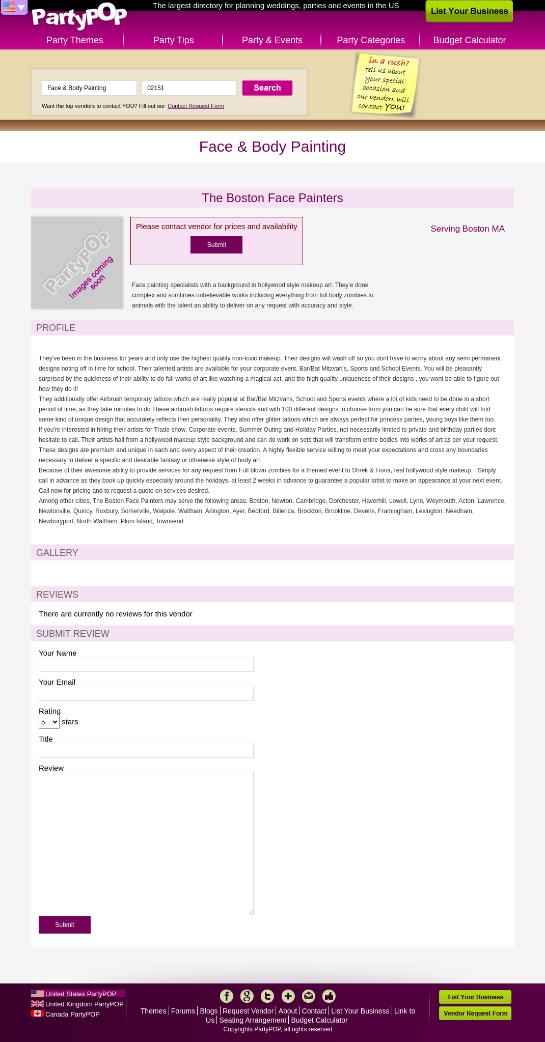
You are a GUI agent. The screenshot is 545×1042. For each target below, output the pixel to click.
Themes (154, 1011)
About (288, 1011)
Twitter (267, 996)
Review (51, 768)
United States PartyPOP (80, 994)
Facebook (226, 996)
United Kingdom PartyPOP (84, 1004)
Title (46, 739)
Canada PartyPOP (72, 1014)
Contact (314, 1011)
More (288, 996)
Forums (183, 1011)
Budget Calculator (469, 40)
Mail (308, 996)
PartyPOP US (79, 17)
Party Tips (173, 40)
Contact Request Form (196, 106)
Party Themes (74, 40)
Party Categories (371, 40)
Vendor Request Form (475, 1013)
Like (329, 996)
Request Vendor (248, 1011)
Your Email (57, 682)
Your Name (58, 653)
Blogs (209, 1011)
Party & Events (272, 40)
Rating (50, 711)
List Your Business (360, 1011)
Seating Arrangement (253, 1020)
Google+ (247, 996)
